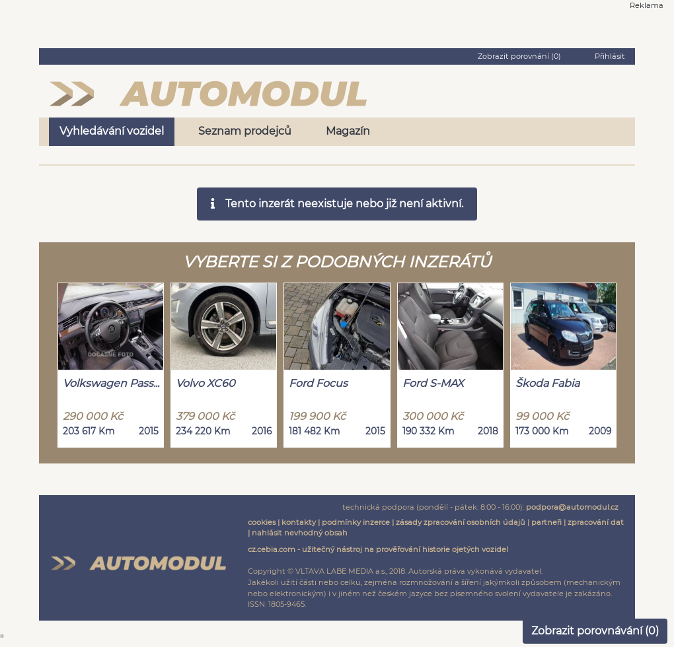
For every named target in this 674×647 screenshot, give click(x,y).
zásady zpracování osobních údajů (460, 522)
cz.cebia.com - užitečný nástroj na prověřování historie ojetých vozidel (378, 549)
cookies (262, 522)
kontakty (298, 522)
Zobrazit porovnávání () (595, 631)
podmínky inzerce (356, 522)
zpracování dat (596, 522)
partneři (546, 522)
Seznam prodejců (244, 131)
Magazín (348, 131)
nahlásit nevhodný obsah (300, 532)
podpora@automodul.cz (572, 507)
